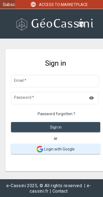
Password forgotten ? (56, 114)
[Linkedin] (81, 23)
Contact (60, 191)
